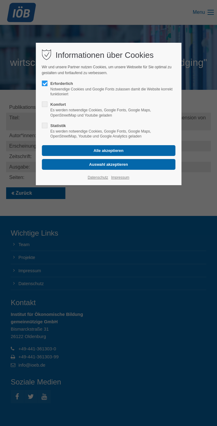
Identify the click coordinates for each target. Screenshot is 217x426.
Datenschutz (98, 177)
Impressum (120, 177)
